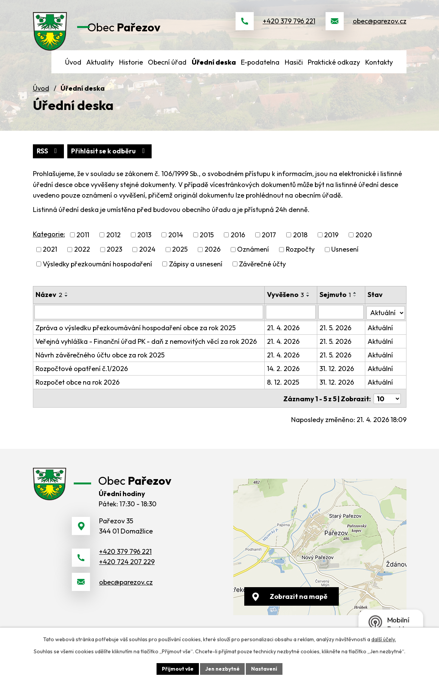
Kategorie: (49, 241)
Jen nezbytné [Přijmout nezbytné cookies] (222, 668)
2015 (207, 241)
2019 (331, 241)
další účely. (383, 639)
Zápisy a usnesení (195, 270)
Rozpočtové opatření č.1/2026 (82, 374)
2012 (113, 241)
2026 (212, 256)
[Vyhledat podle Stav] (386, 318)
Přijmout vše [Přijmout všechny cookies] (177, 668)
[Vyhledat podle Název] (149, 318)
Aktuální (380, 333)
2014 (175, 241)
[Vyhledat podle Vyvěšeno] (291, 318)
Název (49, 301)
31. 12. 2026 (337, 374)
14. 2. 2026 (283, 374)
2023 (114, 256)
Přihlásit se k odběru (111, 157)
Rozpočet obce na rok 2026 (77, 388)
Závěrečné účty (262, 270)
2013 (144, 241)
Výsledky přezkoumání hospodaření (97, 270)
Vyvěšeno (285, 301)
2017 (269, 241)
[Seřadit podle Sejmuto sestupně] (355, 302)
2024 (147, 256)
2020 (363, 241)
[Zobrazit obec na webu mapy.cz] (319, 552)
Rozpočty (300, 256)
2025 (180, 256)
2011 (82, 241)
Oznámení (253, 256)
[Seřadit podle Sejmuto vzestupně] (355, 299)
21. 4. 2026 (283, 333)
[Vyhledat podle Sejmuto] (341, 318)
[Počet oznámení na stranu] (387, 404)
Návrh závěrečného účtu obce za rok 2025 (100, 361)
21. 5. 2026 (336, 333)
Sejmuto (335, 301)
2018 (300, 241)
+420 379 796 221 (289, 24)
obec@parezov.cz (379, 24)
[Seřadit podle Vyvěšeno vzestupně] (308, 299)
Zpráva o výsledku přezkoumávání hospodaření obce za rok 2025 (136, 333)
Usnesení (344, 256)
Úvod (41, 94)
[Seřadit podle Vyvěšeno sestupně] (308, 302)
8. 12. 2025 (283, 388)
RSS (48, 157)
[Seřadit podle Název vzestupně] (66, 299)
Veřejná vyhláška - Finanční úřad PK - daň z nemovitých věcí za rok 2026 (146, 347)
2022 (82, 256)
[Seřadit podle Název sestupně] (66, 302)
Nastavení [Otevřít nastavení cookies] (265, 668)
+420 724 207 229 (127, 571)
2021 (50, 256)
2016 (238, 241)
